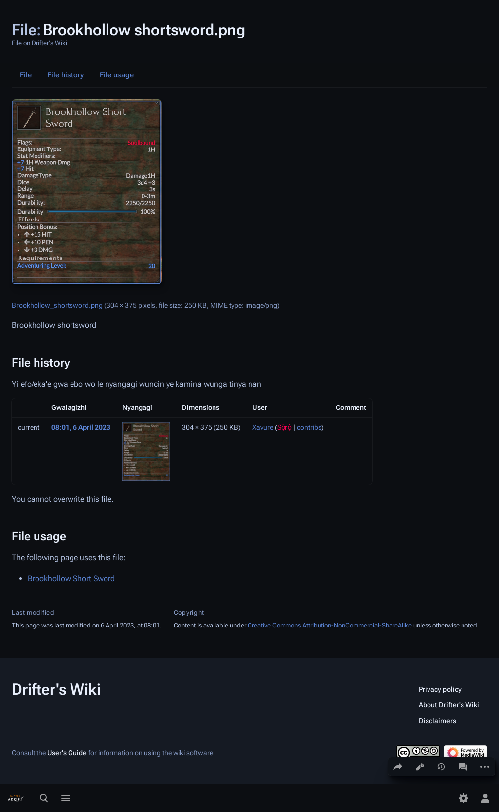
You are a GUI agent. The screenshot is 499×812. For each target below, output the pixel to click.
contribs (309, 427)
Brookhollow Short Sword (71, 578)
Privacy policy (440, 689)
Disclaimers (437, 721)
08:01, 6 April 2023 (80, 427)
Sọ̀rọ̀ (284, 427)
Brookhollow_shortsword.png (57, 305)
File (26, 75)
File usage (117, 75)
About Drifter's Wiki (449, 705)
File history (65, 75)
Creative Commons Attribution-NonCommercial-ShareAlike (330, 625)
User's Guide (67, 753)
